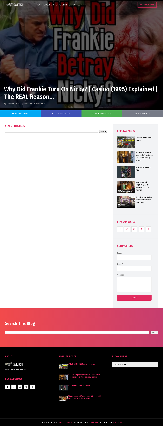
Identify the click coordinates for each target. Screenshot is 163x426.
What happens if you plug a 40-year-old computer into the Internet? (143, 186)
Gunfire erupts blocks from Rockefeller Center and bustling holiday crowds (144, 156)
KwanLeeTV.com (65, 422)
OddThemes (118, 422)
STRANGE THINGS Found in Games (144, 139)
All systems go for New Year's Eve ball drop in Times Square (144, 199)
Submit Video (148, 5)
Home (39, 5)
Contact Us (78, 5)
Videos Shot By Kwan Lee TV (57, 5)
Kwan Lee (10, 103)
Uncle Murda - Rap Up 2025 (143, 168)
